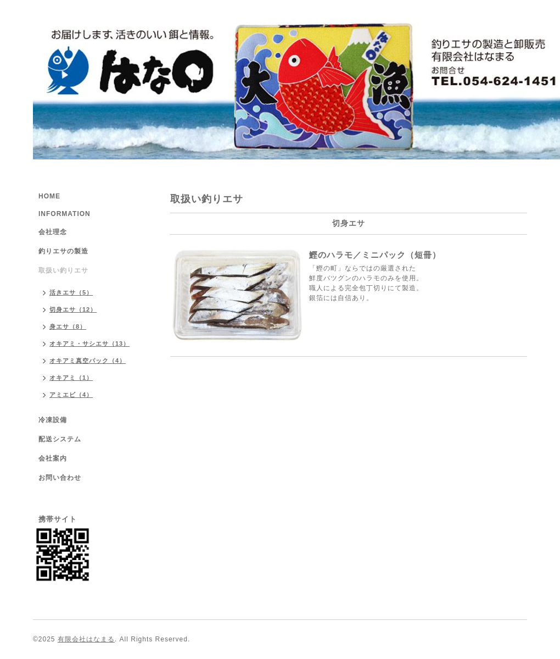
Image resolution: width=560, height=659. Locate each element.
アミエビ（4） (71, 394)
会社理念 (52, 232)
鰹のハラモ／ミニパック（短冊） (375, 254)
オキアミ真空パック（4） (87, 360)
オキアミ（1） (71, 377)
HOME (49, 196)
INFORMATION (64, 214)
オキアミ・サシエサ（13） (89, 343)
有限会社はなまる (86, 639)
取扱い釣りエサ (63, 270)
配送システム (59, 439)
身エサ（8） (67, 326)
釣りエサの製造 (63, 251)
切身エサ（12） (73, 309)
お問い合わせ (59, 477)
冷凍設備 (52, 420)
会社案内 (52, 458)
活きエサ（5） (71, 292)
